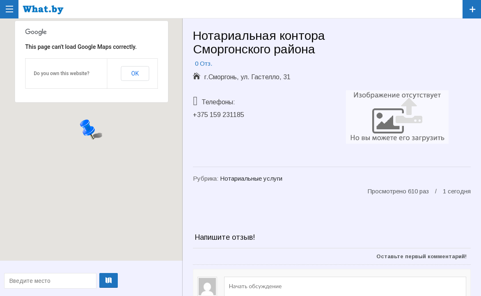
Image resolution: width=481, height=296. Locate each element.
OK (135, 73)
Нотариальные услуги (251, 178)
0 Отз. (203, 63)
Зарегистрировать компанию (472, 9)
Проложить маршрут (89, 280)
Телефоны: (218, 102)
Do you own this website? (61, 73)
